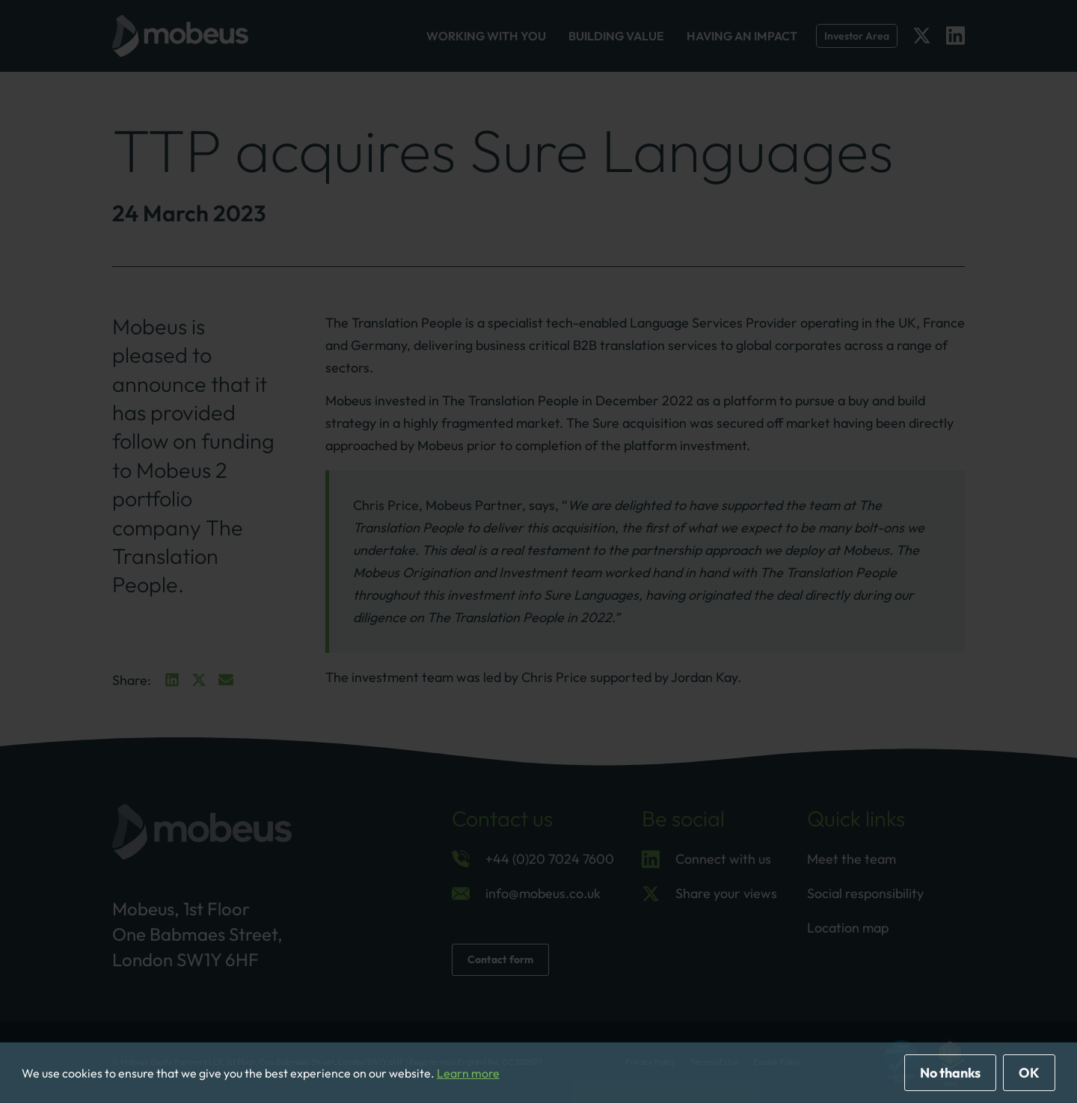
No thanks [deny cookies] (950, 1072)
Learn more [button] (468, 1073)
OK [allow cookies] (1029, 1072)
